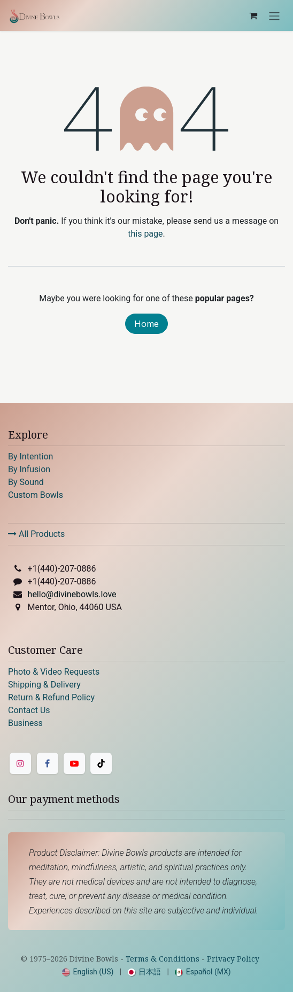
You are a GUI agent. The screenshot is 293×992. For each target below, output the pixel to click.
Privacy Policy (233, 959)
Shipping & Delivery (44, 684)
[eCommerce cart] (253, 15)
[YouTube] (74, 763)
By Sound (26, 482)
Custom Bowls (35, 495)
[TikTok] (101, 763)
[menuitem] (87, 972)
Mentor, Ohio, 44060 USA (75, 607)
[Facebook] (47, 763)
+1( (62, 569)
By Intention (30, 456)
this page (145, 234)
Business (25, 723)
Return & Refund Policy (51, 697)
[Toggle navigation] (274, 15)
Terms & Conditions (162, 959)
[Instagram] (20, 763)
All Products (36, 534)
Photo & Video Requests (53, 672)
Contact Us (29, 710)
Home (146, 323)
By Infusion (29, 469)
